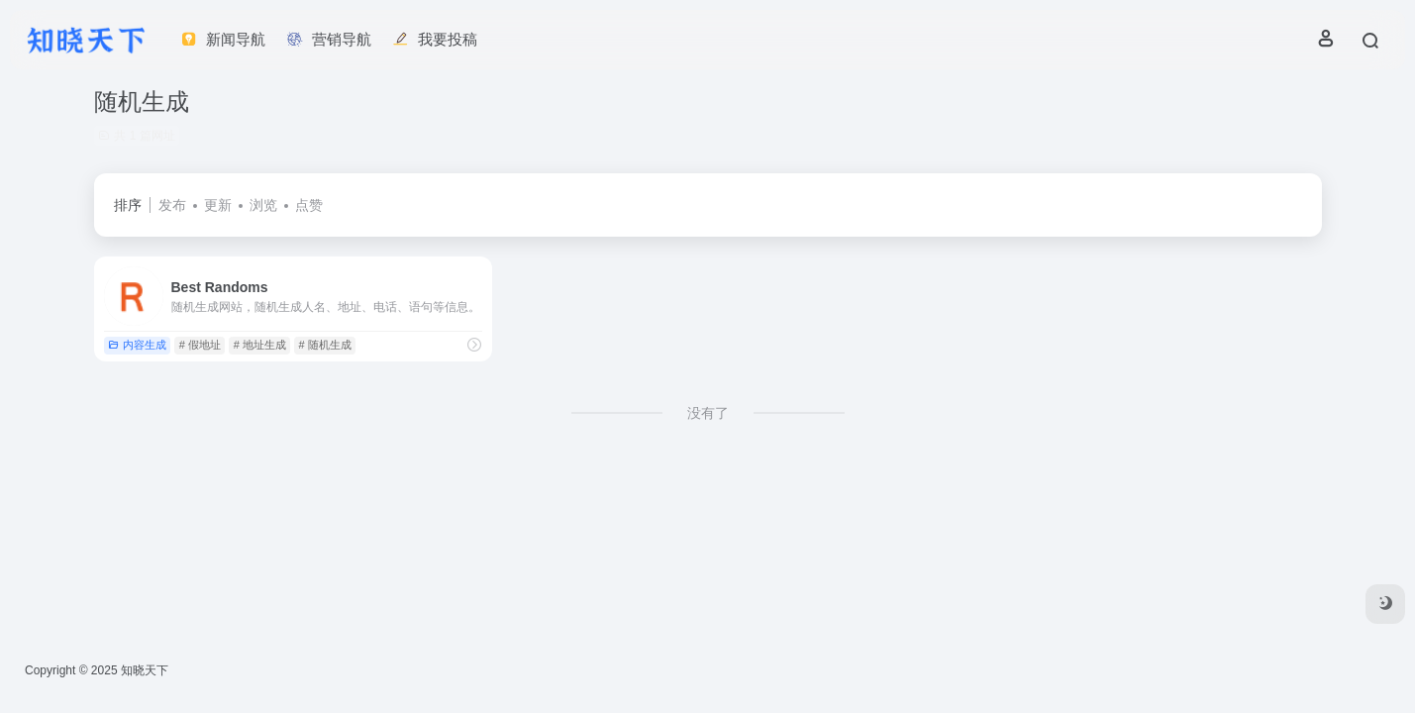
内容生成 (137, 345)
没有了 (708, 413)
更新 (218, 205)
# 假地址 (200, 345)
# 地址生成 (260, 345)
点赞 (309, 205)
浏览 (263, 205)
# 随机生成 (325, 345)
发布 (172, 205)
